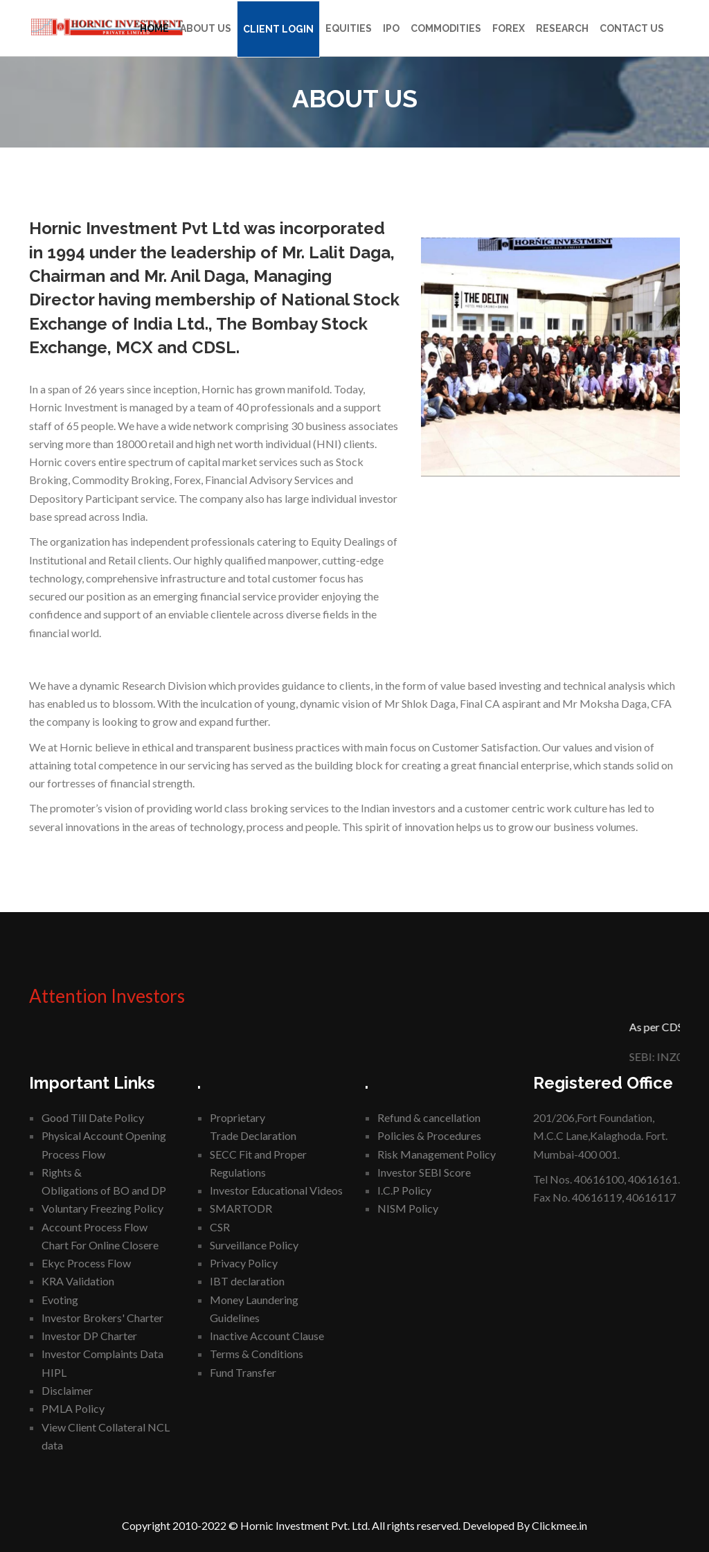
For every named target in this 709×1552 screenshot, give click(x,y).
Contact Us (632, 28)
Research (562, 28)
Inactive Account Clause (267, 1335)
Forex (508, 28)
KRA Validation (78, 1280)
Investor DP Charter (89, 1335)
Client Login (278, 29)
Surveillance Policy (254, 1244)
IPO (391, 28)
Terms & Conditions (256, 1353)
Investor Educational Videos (276, 1190)
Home (154, 28)
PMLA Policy (73, 1408)
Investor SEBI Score (424, 1172)
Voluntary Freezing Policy (102, 1208)
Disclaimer (67, 1390)
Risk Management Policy (436, 1154)
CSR (220, 1226)
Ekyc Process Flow (86, 1262)
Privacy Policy (244, 1262)
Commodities (446, 28)
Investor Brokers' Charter (102, 1317)
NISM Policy (407, 1208)
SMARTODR (241, 1208)
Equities (348, 28)
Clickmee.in (559, 1525)
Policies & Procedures (429, 1135)
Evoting (60, 1299)
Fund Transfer (243, 1372)
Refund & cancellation (429, 1117)
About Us (205, 28)
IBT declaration (247, 1280)
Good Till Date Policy (93, 1117)
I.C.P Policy (404, 1190)
